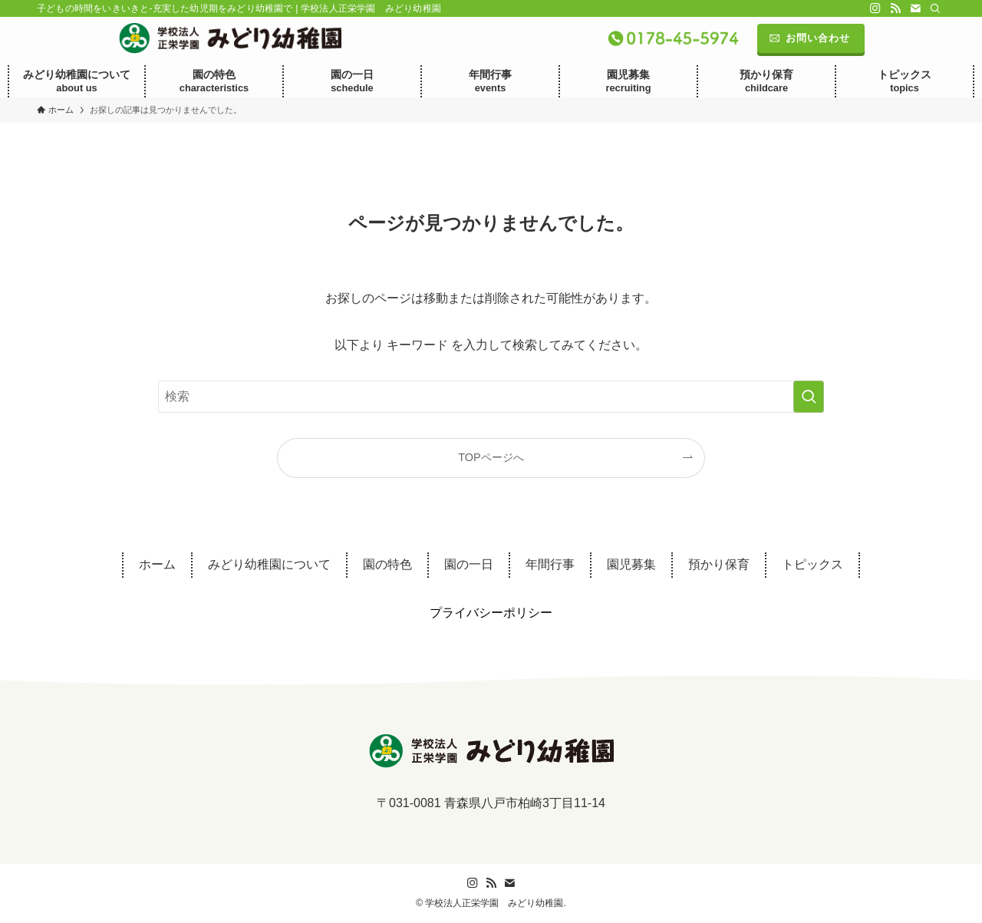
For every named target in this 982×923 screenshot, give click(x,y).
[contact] (915, 8)
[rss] (895, 8)
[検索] (935, 8)
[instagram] (875, 8)
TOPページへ (490, 457)
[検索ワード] (491, 397)
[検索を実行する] (808, 397)
